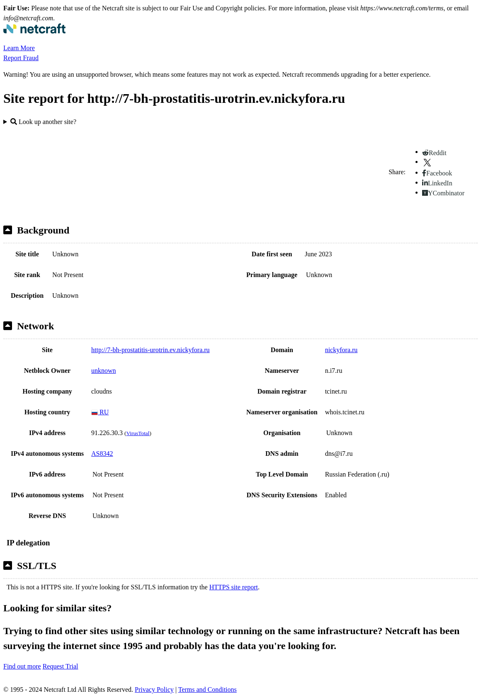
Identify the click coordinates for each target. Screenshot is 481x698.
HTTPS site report (233, 587)
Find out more (22, 666)
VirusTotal (137, 433)
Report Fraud (21, 57)
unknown (103, 370)
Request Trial (60, 666)
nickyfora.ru (341, 349)
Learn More (19, 47)
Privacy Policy (154, 689)
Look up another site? (43, 121)
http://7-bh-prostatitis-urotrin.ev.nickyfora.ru (150, 349)
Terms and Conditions (207, 689)
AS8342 (102, 453)
